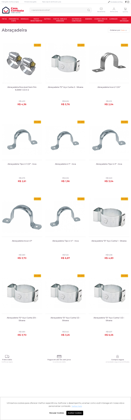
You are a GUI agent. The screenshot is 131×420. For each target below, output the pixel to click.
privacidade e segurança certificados (117, 362)
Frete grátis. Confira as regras (10, 2)
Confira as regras (7, 362)
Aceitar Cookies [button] (75, 413)
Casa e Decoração (124, 20)
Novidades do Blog (116, 2)
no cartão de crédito (59, 362)
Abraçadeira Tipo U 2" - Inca (109, 164)
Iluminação (113, 19)
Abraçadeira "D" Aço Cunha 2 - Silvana (65, 87)
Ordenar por (115, 30)
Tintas (4, 19)
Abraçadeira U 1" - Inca (65, 164)
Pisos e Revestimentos (36, 20)
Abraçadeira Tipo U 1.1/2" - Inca (22, 164)
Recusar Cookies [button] (56, 413)
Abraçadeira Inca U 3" (22, 241)
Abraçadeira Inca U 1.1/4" (108, 87)
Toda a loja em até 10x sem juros (51, 2)
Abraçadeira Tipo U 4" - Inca (65, 241)
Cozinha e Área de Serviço (100, 20)
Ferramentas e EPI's (14, 20)
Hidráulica (25, 19)
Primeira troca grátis (30, 2)
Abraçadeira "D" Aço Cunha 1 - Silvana (108, 241)
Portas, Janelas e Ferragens (60, 20)
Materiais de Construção (76, 20)
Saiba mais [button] (77, 406)
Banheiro (88, 19)
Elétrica (47, 19)
